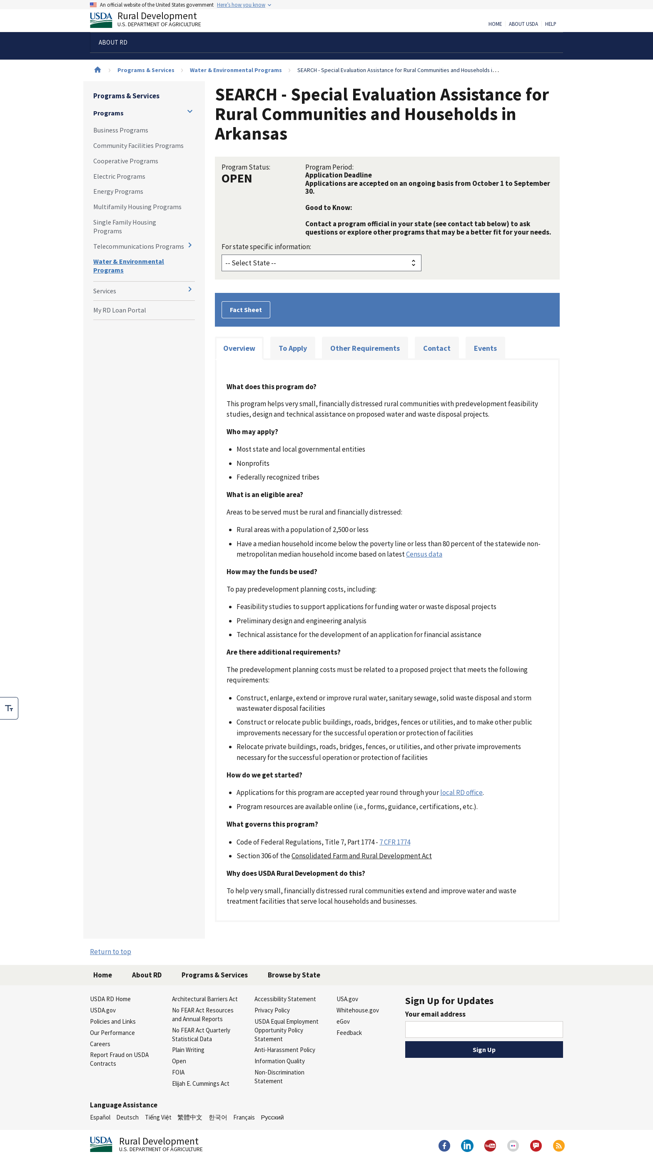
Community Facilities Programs (138, 145)
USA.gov (347, 999)
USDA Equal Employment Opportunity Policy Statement (286, 1030)
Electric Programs (119, 176)
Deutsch (127, 1117)
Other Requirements (365, 348)
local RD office (461, 792)
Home (495, 24)
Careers (100, 1044)
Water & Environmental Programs (236, 70)
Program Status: (246, 167)
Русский (272, 1117)
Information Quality (279, 1061)
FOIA (178, 1072)
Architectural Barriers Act (205, 999)
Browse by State (294, 975)
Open (179, 1061)
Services (104, 291)
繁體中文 (189, 1117)
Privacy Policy (272, 1010)
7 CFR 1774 (394, 842)
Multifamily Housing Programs (137, 206)
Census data (424, 554)
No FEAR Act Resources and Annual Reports (203, 1014)
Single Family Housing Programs (124, 226)
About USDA (523, 24)
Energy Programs (118, 191)
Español (100, 1117)
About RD (147, 975)
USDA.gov (103, 1010)
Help (550, 24)
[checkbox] (9, 708)
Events (485, 348)
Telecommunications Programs (138, 246)
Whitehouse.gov (357, 1010)
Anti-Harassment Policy (284, 1050)
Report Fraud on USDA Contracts (119, 1059)
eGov (343, 1021)
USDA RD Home (110, 999)
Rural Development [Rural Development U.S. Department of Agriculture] (152, 21)
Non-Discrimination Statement (279, 1076)
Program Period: (329, 167)
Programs (108, 113)
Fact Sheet (246, 309)
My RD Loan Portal (119, 310)
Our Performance (112, 1033)
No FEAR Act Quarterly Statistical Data (201, 1034)
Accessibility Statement (285, 999)
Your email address (435, 1014)
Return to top (110, 951)
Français (244, 1117)
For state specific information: (266, 246)
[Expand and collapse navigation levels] (190, 111)
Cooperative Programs (125, 161)
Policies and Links (113, 1021)
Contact (437, 348)
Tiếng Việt (158, 1117)
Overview (239, 348)
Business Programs (120, 130)
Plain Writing (188, 1050)
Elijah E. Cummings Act (200, 1083)
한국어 (218, 1117)
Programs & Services (145, 70)
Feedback (349, 1033)
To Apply (293, 348)
